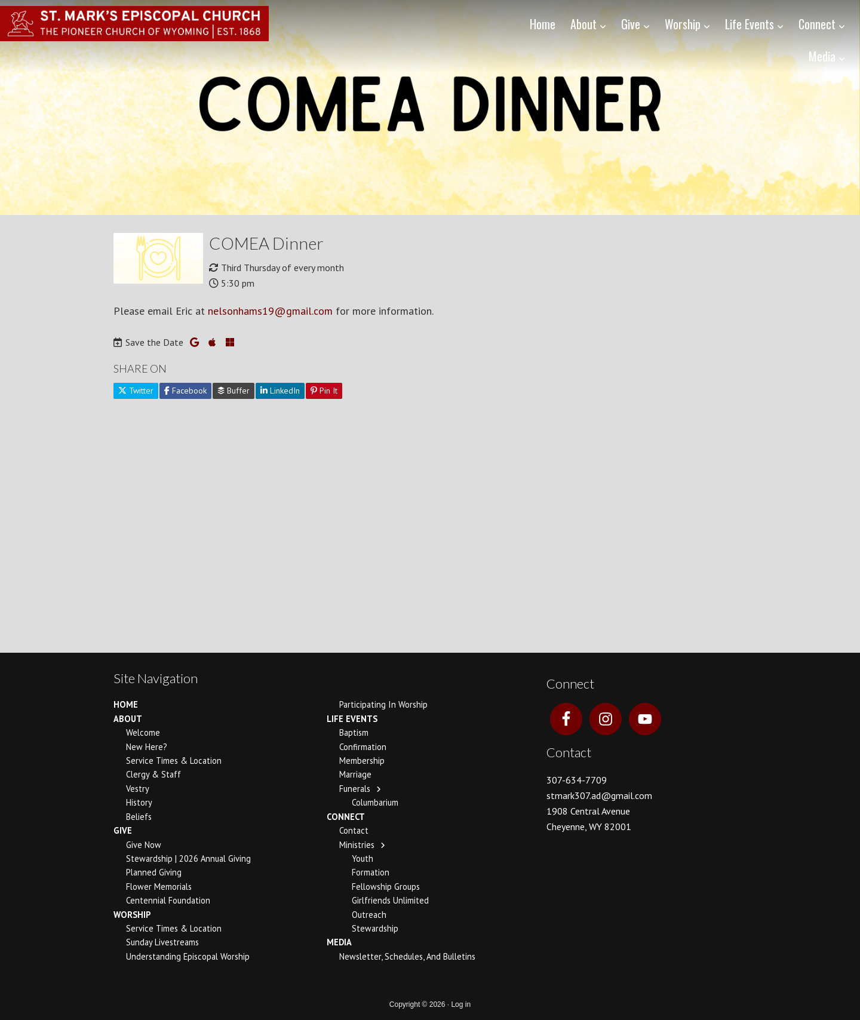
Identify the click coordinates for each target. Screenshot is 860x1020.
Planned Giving (154, 872)
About (127, 718)
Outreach (369, 914)
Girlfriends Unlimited (390, 900)
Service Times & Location (174, 760)
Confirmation (362, 746)
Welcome (143, 732)
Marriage (355, 774)
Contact (353, 830)
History (139, 802)
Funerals (354, 788)
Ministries (356, 844)
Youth (362, 858)
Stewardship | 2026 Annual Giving (188, 858)
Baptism (353, 732)
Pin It (324, 390)
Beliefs (139, 816)
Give (122, 830)
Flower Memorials (159, 886)
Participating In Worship (383, 704)
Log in (461, 1004)
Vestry (137, 788)
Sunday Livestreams (162, 942)
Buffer (233, 390)
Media (339, 942)
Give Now (143, 844)
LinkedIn (280, 390)
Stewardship (375, 928)
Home (125, 704)
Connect (346, 816)
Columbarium (375, 802)
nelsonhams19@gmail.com (270, 311)
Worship (131, 914)
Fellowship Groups (386, 886)
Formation (370, 872)
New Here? (146, 746)
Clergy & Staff (153, 774)
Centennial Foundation (168, 900)
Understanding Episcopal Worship (188, 956)
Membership (362, 760)
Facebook (185, 390)
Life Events (352, 718)
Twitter (135, 390)
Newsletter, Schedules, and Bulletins (407, 956)
